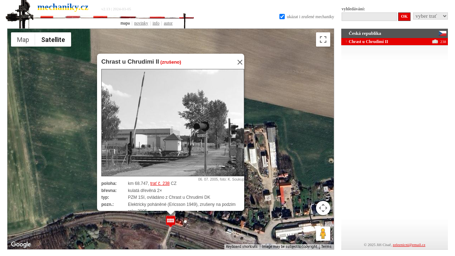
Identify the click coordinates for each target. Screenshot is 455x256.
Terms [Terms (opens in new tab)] (326, 247)
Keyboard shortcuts (242, 247)
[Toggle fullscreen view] (323, 39)
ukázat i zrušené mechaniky (306, 16)
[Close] (237, 62)
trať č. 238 (160, 183)
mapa (125, 23)
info (155, 23)
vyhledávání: (353, 8)
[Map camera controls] (323, 208)
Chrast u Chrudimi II (130, 61)
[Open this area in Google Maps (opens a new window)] (21, 244)
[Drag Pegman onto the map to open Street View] (323, 233)
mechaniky (63, 7)
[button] (170, 221)
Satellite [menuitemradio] (53, 39)
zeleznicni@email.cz (409, 244)
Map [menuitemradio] (23, 39)
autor (168, 23)
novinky (141, 23)
